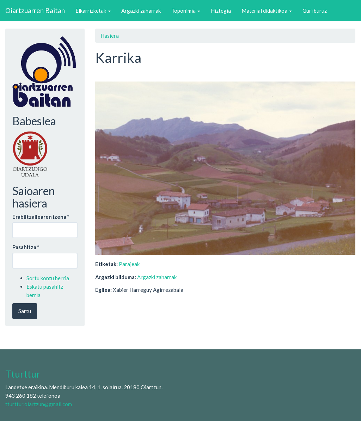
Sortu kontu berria (47, 278)
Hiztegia (221, 10)
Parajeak (129, 264)
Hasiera (109, 35)
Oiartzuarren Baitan (35, 10)
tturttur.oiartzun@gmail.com (38, 404)
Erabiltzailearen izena (40, 216)
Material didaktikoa (266, 10)
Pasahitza (25, 247)
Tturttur (22, 374)
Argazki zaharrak (141, 10)
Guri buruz (314, 10)
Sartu (24, 311)
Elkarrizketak (93, 10)
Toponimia (185, 10)
